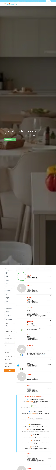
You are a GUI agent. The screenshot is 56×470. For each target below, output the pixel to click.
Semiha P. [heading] (30, 385)
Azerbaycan (7, 280)
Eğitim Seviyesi (8, 335)
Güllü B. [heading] (29, 297)
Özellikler (7, 352)
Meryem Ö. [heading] (30, 345)
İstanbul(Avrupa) (8, 290)
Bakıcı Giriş (43, 4)
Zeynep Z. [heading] (30, 374)
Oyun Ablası (7, 312)
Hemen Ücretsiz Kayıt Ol (10, 139)
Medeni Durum (8, 366)
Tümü (6, 325)
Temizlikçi (7, 316)
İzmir (6, 294)
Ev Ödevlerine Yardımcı (9, 318)
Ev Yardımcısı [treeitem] (16, 255)
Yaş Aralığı (7, 342)
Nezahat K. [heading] (30, 321)
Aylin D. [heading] (29, 275)
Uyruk (6, 345)
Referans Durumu (8, 331)
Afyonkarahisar (8, 298)
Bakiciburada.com (6, 255)
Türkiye (7, 272)
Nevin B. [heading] (29, 335)
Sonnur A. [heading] (30, 468)
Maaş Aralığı (7, 359)
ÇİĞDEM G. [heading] (30, 307)
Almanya (7, 276)
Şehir (6, 286)
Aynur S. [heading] (29, 285)
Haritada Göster (48, 268)
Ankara (7, 293)
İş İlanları (27, 4)
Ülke (6, 268)
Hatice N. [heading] (29, 362)
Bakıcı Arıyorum (33, 4)
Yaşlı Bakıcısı (8, 311)
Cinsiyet (6, 323)
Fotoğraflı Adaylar (8, 363)
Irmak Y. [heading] (29, 453)
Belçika (7, 283)
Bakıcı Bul (11, 255)
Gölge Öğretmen (8, 315)
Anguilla (7, 277)
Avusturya (7, 279)
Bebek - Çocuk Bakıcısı (9, 308)
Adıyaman (7, 297)
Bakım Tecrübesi (8, 356)
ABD (6, 273)
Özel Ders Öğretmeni (9, 319)
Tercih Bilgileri (8, 349)
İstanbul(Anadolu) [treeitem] (21, 255)
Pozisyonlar (7, 305)
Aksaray (7, 301)
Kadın (6, 326)
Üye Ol (48, 4)
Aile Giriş (38, 4)
